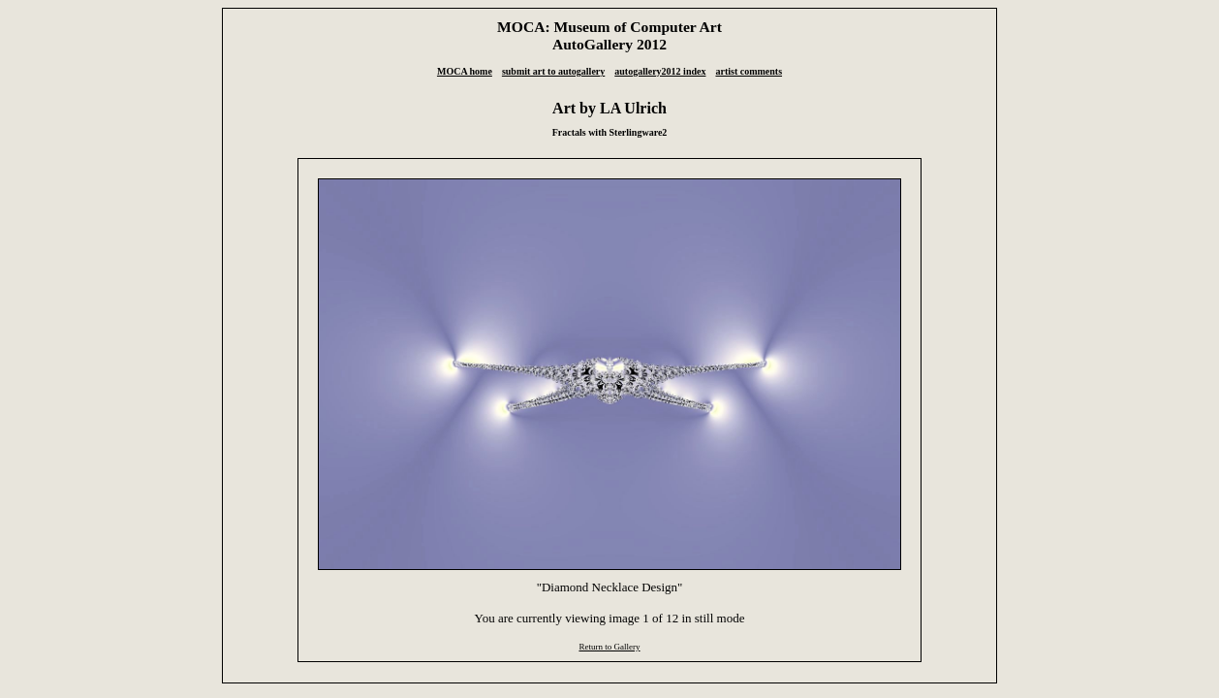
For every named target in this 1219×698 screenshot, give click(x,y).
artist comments (748, 71)
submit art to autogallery (553, 71)
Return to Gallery (609, 646)
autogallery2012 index (659, 71)
